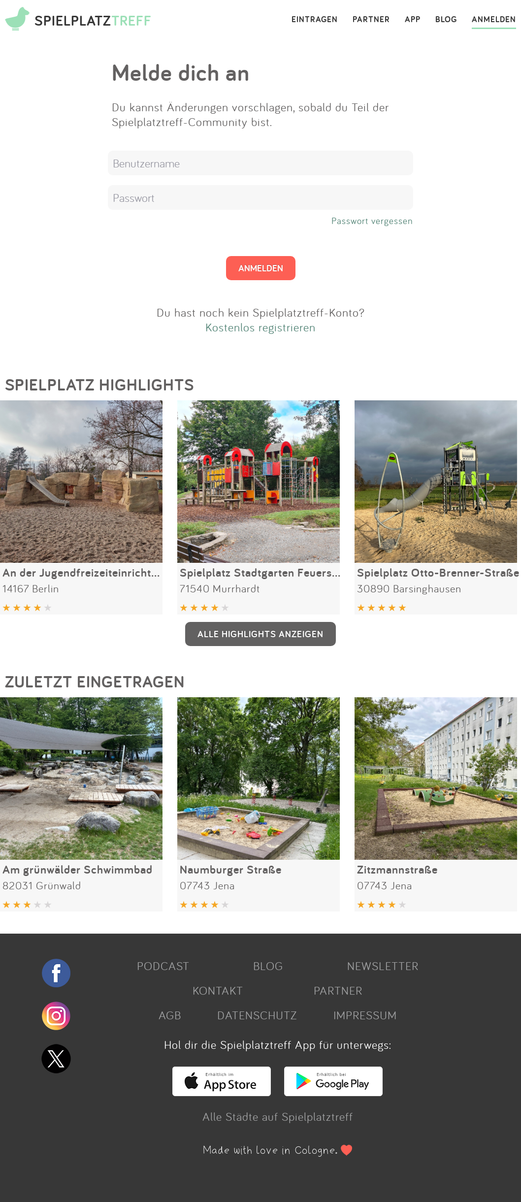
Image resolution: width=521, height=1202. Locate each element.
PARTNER (371, 19)
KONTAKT (218, 990)
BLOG (446, 19)
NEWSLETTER (383, 965)
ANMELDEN (494, 19)
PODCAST (163, 965)
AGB (170, 1014)
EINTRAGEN (315, 19)
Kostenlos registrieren (260, 327)
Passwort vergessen (372, 221)
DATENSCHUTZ (257, 1014)
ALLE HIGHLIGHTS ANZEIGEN (260, 633)
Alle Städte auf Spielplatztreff (277, 1116)
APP (413, 19)
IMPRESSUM (365, 1014)
